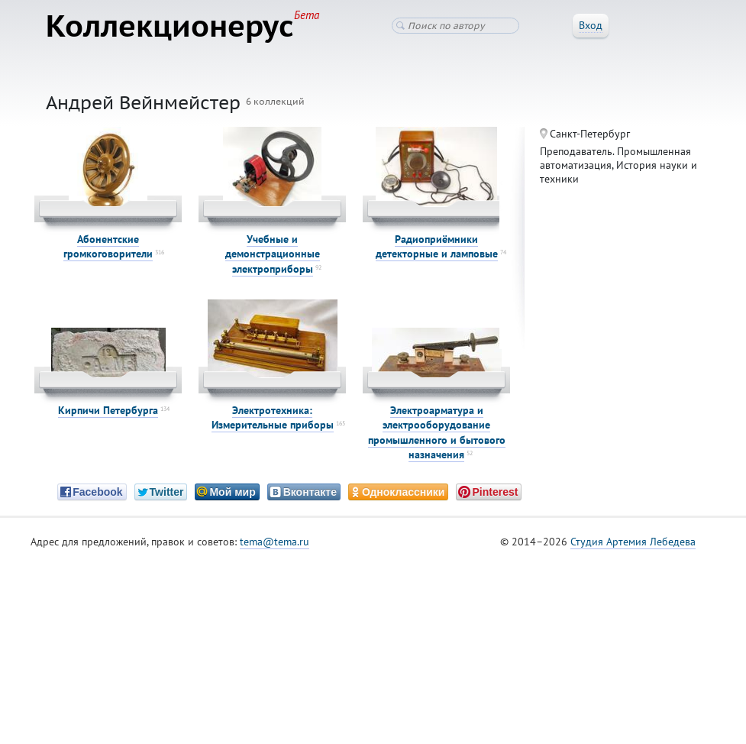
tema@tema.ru (274, 541)
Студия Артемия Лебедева (633, 541)
